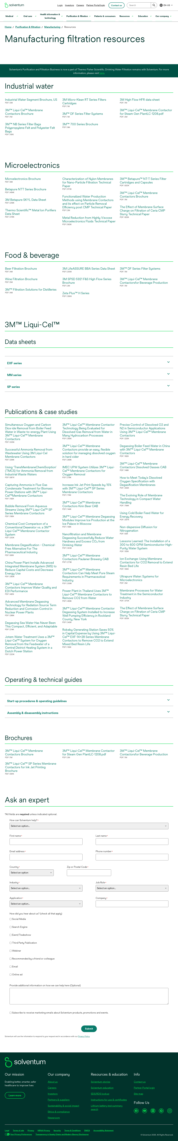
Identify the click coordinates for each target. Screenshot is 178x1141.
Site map (138, 1093)
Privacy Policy (84, 1036)
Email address (18, 851)
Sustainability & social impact (63, 1105)
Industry (15, 882)
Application (16, 898)
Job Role (101, 882)
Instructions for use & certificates (109, 1099)
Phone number (104, 851)
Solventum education (102, 1087)
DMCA (87, 1130)
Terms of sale (18, 1130)
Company (101, 898)
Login (60, 5)
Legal (7, 1130)
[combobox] (142, 5)
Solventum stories (100, 1081)
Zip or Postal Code (77, 867)
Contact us (140, 1081)
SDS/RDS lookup (100, 1093)
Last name (102, 835)
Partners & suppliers (59, 1099)
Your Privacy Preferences (21, 1134)
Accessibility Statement (103, 1130)
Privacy (31, 1130)
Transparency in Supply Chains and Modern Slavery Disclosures (62, 1134)
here (101, 73)
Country (15, 867)
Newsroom (54, 1117)
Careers (80, 5)
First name (16, 835)
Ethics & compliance (59, 1111)
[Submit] (154, 5)
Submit (89, 1028)
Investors (69, 5)
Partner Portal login (95, 5)
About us (53, 1081)
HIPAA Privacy (44, 1130)
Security (57, 1130)
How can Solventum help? (24, 820)
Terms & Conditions (72, 1130)
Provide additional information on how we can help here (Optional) (45, 985)
